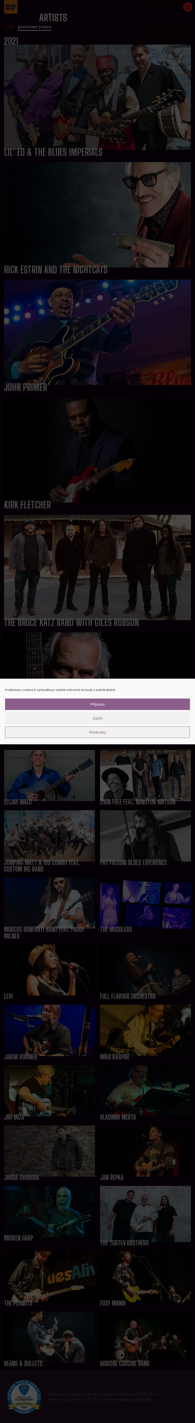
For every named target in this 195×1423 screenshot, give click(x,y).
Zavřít (97, 718)
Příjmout (97, 704)
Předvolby (97, 732)
